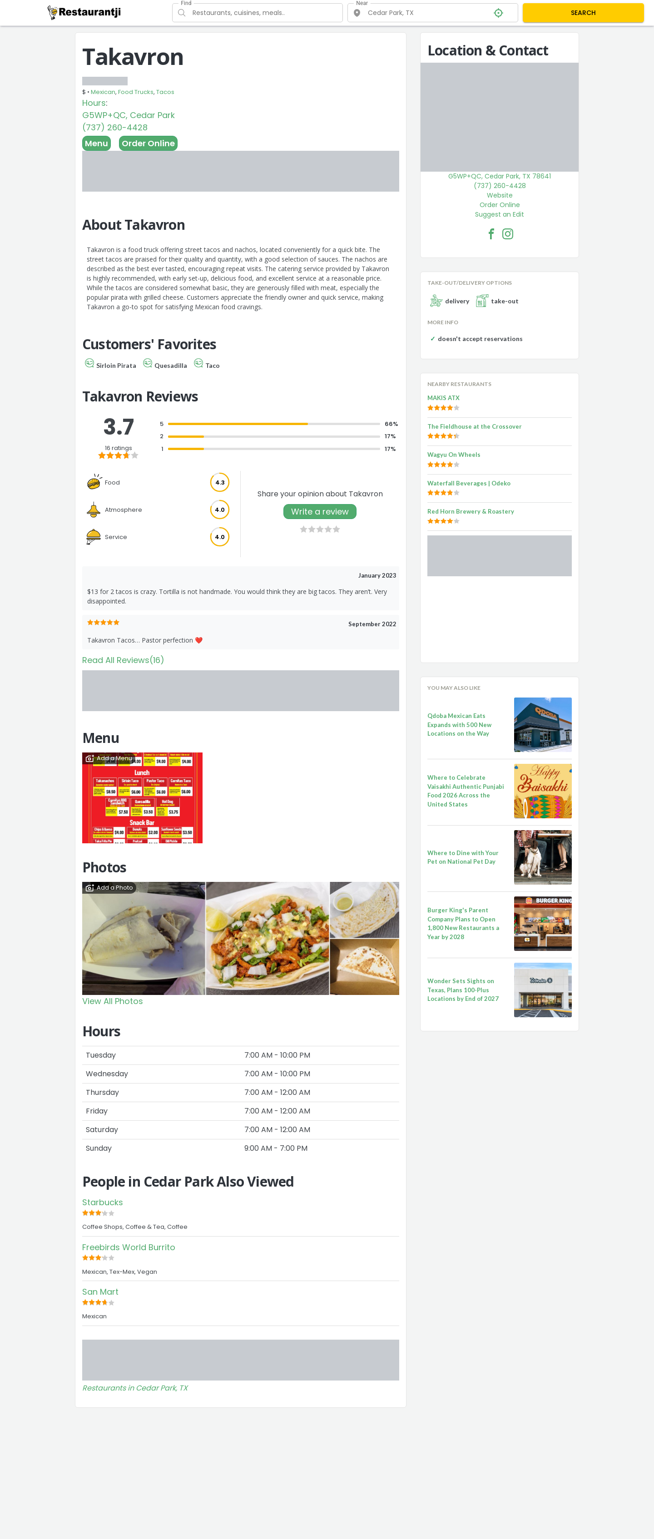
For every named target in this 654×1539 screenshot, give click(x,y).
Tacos (165, 92)
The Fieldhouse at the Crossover (474, 426)
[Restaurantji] (84, 12)
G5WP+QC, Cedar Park (128, 115)
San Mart (100, 1291)
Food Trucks (136, 92)
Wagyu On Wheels (454, 454)
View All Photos (112, 1001)
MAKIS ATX (443, 397)
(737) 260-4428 (115, 127)
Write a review (320, 511)
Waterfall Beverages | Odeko (468, 483)
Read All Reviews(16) (123, 660)
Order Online (148, 143)
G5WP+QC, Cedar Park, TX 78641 (499, 176)
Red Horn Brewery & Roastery (470, 511)
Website (500, 195)
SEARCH (583, 12)
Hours (94, 103)
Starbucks (102, 1202)
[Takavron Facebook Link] (491, 233)
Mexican (103, 92)
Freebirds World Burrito (128, 1247)
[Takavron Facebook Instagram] (507, 233)
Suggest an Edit (499, 214)
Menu (96, 143)
